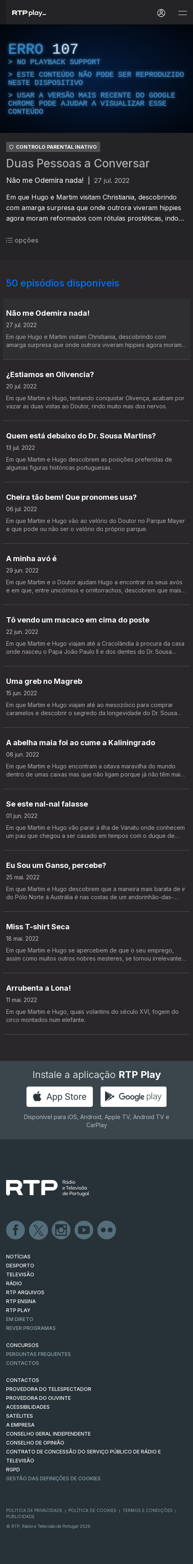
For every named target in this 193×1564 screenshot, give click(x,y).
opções (22, 240)
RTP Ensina (21, 1301)
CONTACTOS (22, 1380)
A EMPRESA (20, 1425)
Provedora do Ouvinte (38, 1398)
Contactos (22, 1363)
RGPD (13, 1469)
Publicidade (20, 1516)
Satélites (19, 1416)
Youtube (84, 1230)
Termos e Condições (148, 1510)
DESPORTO (20, 1265)
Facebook (16, 1230)
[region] (96, 78)
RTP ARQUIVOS (25, 1292)
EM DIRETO (19, 1319)
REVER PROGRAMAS (31, 1328)
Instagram (61, 1230)
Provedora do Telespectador (48, 1389)
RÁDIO (14, 1283)
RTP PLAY (18, 1310)
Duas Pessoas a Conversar (78, 163)
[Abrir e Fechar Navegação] (182, 13)
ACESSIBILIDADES (28, 1407)
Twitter (38, 1230)
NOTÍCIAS (18, 1257)
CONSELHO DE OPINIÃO (35, 1443)
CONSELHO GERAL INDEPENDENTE (48, 1434)
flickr (107, 1230)
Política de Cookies (92, 1510)
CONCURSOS (22, 1345)
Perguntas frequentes (38, 1354)
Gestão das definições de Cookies (53, 1478)
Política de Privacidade (34, 1510)
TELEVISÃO (20, 1274)
